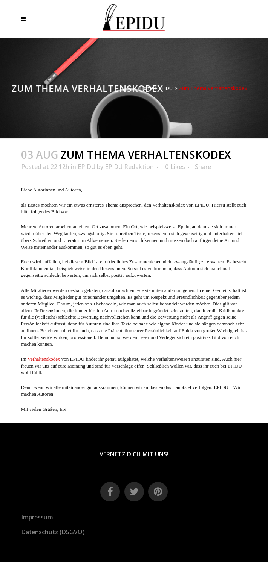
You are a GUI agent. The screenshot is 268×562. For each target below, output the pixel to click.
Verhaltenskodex (44, 359)
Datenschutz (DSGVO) (52, 532)
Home (147, 88)
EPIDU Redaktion (129, 167)
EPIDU (166, 88)
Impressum (37, 517)
